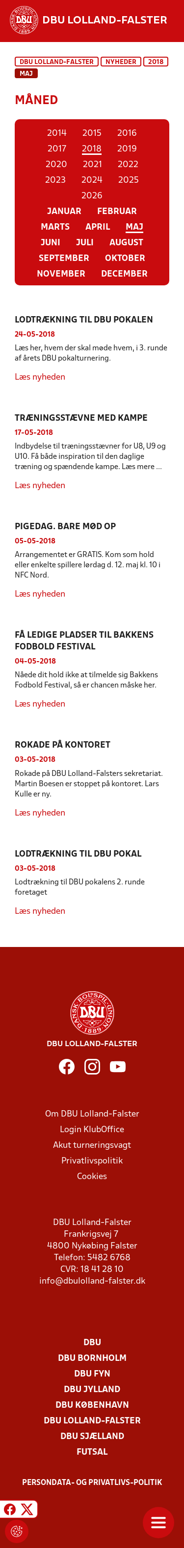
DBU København (92, 1405)
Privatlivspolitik (92, 1161)
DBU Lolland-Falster (57, 62)
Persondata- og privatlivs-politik (92, 1483)
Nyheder (120, 62)
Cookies (92, 1177)
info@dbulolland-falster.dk (92, 1281)
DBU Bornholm (92, 1358)
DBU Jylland (92, 1390)
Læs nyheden (40, 377)
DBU (92, 1343)
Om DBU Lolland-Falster (92, 1114)
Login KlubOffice (92, 1130)
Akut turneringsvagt (92, 1145)
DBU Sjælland (92, 1437)
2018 (155, 62)
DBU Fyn (92, 1374)
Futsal (92, 1452)
